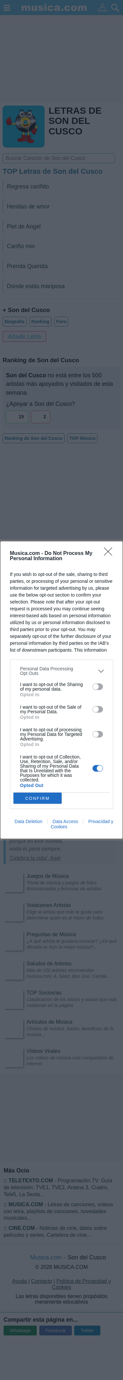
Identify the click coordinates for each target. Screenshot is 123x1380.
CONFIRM (37, 798)
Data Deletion (29, 821)
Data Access (65, 821)
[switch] (97, 686)
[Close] (110, 553)
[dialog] (61, 690)
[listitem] (61, 671)
